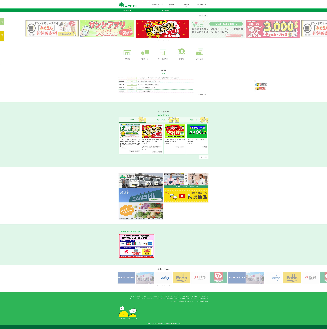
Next (133, 29)
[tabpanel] (163, 29)
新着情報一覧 (202, 94)
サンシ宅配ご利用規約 (202, 301)
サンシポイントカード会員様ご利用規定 (197, 298)
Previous (131, 29)
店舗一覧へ (2, 21)
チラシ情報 (164, 296)
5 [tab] (168, 40)
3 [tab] (163, 40)
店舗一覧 (146, 296)
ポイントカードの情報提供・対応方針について (183, 301)
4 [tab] (166, 40)
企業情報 (171, 5)
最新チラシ (2, 36)
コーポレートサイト (185, 296)
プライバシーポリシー (150, 298)
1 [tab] (158, 40)
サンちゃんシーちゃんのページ (128, 311)
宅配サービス (167, 10)
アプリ (177, 147)
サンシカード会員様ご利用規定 (165, 298)
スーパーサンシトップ (157, 5)
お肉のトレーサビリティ (136, 298)
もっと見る (204, 157)
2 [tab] (161, 40)
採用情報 (186, 5)
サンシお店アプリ (154, 296)
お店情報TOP (127, 10)
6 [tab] (169, 285)
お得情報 (131, 151)
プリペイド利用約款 (180, 298)
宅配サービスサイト (173, 296)
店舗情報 (137, 151)
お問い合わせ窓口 (201, 5)
